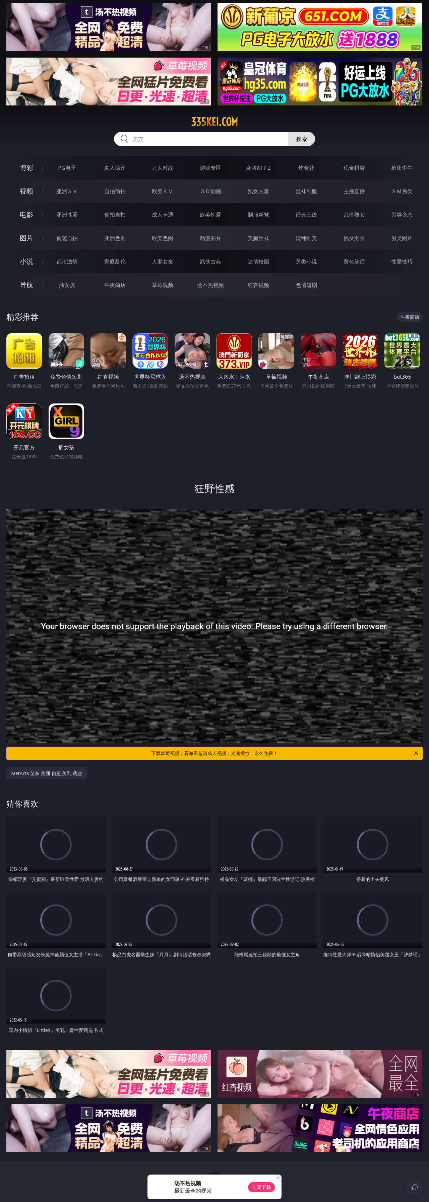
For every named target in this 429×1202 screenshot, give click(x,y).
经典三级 (306, 214)
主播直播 (354, 191)
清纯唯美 (306, 238)
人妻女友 (162, 261)
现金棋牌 (354, 167)
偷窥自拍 (67, 238)
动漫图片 (210, 238)
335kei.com (214, 122)
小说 (26, 261)
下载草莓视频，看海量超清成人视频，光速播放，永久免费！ (285, 753)
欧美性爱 (210, 214)
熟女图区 (354, 238)
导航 (26, 284)
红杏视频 (258, 285)
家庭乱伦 (115, 261)
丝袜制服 (306, 191)
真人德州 (115, 167)
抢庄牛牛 (402, 167)
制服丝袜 (258, 214)
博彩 (26, 167)
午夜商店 (115, 285)
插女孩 (67, 285)
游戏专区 (210, 167)
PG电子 (67, 167)
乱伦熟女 (354, 214)
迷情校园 (258, 261)
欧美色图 (162, 238)
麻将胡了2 (258, 167)
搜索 (301, 139)
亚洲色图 (115, 238)
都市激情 (67, 261)
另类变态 (402, 214)
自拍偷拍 (115, 191)
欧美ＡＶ (162, 191)
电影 (26, 214)
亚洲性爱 (67, 214)
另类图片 (402, 238)
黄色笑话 (354, 261)
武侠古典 (210, 261)
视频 (26, 191)
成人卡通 (162, 214)
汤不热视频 (210, 285)
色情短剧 (306, 285)
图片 (26, 237)
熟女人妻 (258, 191)
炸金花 (306, 167)
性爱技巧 (402, 261)
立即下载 (261, 1187)
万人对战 (162, 167)
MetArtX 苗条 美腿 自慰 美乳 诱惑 (46, 773)
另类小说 (306, 261)
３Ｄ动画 (210, 191)
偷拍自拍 (115, 214)
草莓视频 (162, 285)
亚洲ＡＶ (67, 191)
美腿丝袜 (258, 238)
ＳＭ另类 (402, 191)
